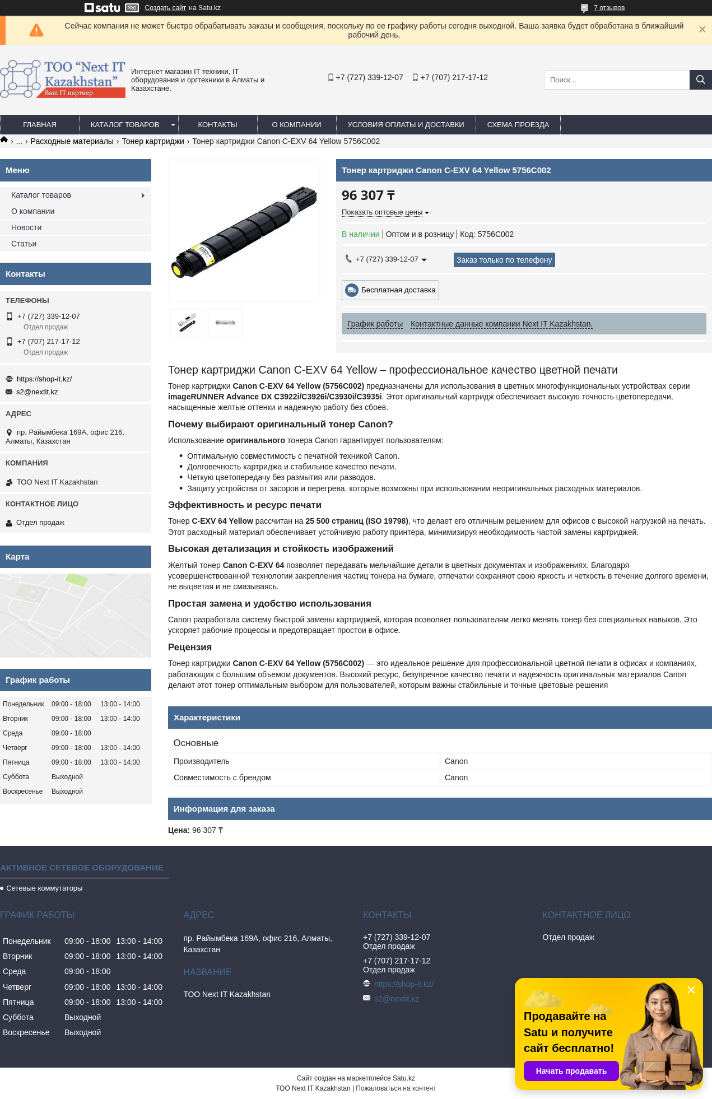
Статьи (23, 243)
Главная (40, 124)
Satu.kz (404, 1078)
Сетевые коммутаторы (44, 888)
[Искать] (701, 80)
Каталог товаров (125, 124)
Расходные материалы (72, 141)
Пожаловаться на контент (396, 1088)
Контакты (217, 124)
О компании (296, 124)
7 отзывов (609, 8)
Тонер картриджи (153, 141)
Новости (26, 227)
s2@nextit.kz (37, 392)
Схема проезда (518, 124)
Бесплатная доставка (398, 290)
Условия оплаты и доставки (406, 124)
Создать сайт (166, 8)
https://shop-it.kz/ (44, 379)
